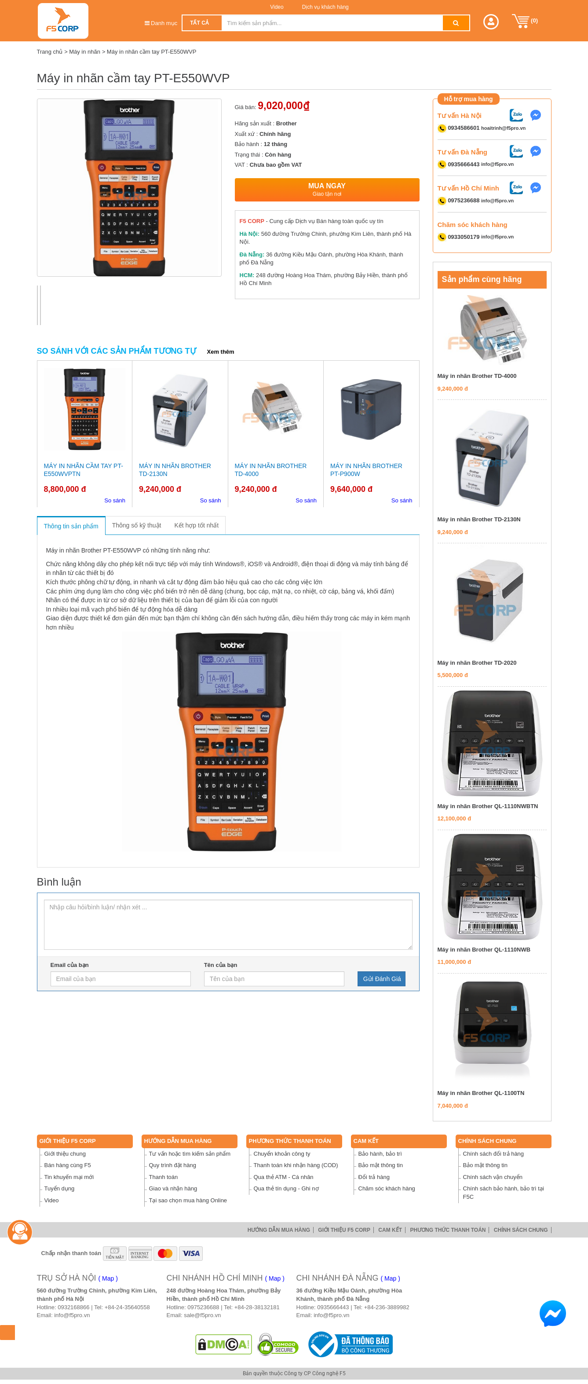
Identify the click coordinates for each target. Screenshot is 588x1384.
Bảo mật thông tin (380, 1165)
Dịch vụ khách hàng (324, 7)
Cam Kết (366, 1141)
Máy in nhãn (84, 51)
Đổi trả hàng (374, 1177)
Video (276, 7)
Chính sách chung (487, 1141)
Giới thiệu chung (65, 1153)
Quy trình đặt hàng (172, 1165)
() (525, 21)
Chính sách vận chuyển (492, 1177)
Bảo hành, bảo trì (380, 1153)
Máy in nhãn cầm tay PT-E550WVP (152, 51)
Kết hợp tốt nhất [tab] (196, 525)
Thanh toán (163, 1177)
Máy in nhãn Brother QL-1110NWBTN (488, 806)
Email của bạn (70, 965)
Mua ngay (327, 190)
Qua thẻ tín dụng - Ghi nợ (286, 1188)
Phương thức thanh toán (290, 1141)
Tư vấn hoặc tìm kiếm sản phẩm (190, 1153)
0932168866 (73, 1307)
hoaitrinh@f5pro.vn (503, 128)
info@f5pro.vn (497, 164)
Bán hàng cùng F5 (67, 1165)
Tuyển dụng (59, 1188)
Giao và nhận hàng (173, 1188)
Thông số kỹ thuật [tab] (136, 525)
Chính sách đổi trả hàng (493, 1153)
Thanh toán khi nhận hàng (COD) (296, 1165)
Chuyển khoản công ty (282, 1153)
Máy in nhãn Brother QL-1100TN (481, 1093)
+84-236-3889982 (386, 1307)
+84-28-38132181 (257, 1307)
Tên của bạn (220, 965)
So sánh (114, 500)
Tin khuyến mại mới (69, 1177)
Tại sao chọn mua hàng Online (188, 1200)
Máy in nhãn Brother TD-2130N (479, 519)
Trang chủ (50, 51)
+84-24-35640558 (127, 1307)
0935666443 (333, 1307)
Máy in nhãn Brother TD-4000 (477, 376)
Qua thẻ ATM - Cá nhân (284, 1177)
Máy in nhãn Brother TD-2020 (477, 662)
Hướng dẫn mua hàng (178, 1141)
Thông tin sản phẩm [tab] (71, 526)
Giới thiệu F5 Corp (68, 1141)
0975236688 (203, 1307)
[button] (491, 21)
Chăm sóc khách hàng (386, 1188)
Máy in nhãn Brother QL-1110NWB (484, 949)
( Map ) (108, 1278)
